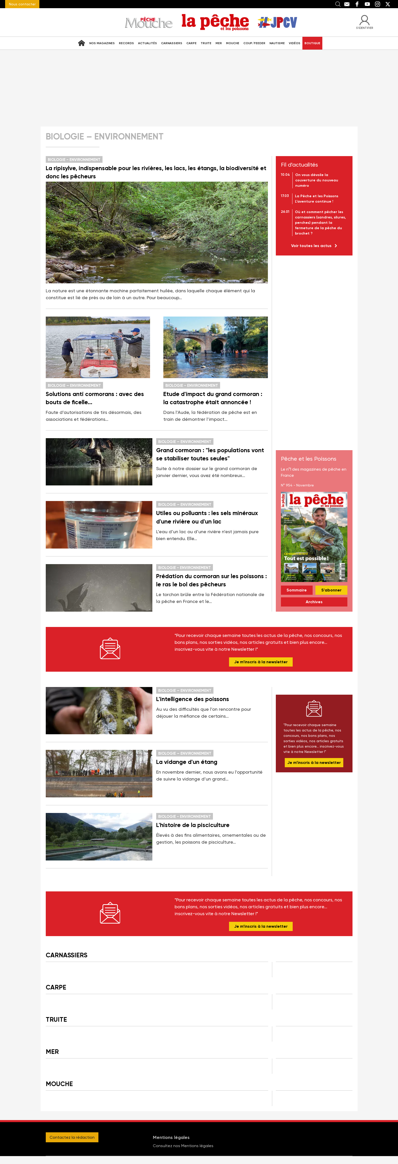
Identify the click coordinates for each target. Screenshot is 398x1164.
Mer (218, 43)
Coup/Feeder (254, 43)
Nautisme (277, 43)
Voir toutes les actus (311, 245)
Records (126, 43)
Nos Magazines (102, 43)
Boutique (312, 43)
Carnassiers (171, 43)
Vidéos (294, 43)
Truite (206, 43)
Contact (347, 4)
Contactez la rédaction (72, 1137)
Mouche (232, 43)
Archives (314, 601)
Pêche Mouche (149, 22)
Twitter (388, 4)
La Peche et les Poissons (215, 22)
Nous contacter (22, 4)
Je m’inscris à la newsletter (261, 661)
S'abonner (331, 590)
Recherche (338, 4)
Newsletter (110, 648)
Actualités (147, 43)
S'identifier (364, 27)
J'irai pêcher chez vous (282, 22)
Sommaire (297, 590)
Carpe (191, 43)
